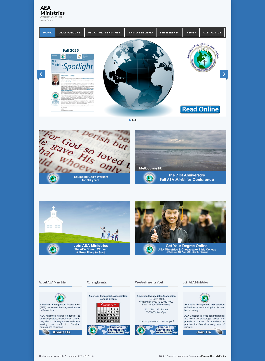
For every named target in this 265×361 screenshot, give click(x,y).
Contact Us (212, 32)
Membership (169, 32)
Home (47, 32)
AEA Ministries (52, 10)
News (190, 32)
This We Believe (140, 32)
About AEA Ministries (104, 32)
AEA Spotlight (69, 32)
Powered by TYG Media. (213, 356)
